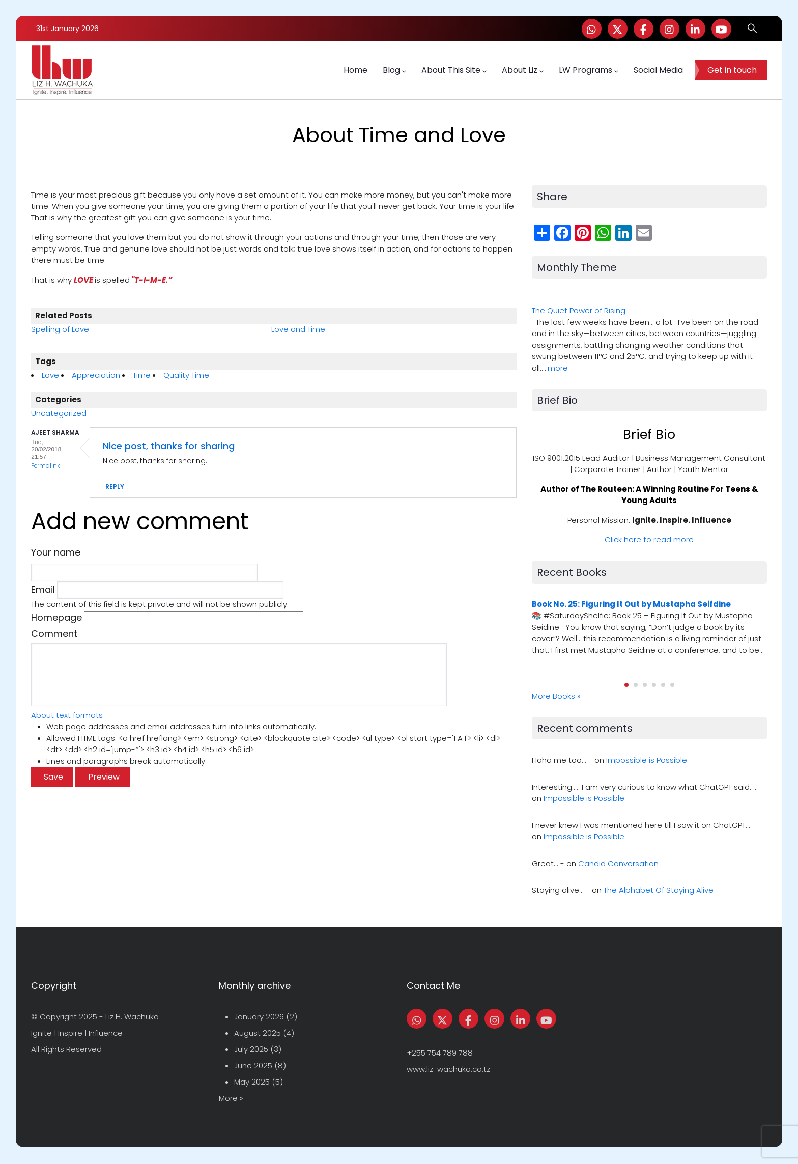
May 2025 (252, 1081)
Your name (55, 552)
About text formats (67, 715)
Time (142, 375)
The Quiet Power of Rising (578, 310)
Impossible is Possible (646, 760)
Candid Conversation (618, 863)
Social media (658, 70)
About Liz (523, 70)
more (558, 368)
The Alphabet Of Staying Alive (659, 889)
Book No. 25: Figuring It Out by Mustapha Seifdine (631, 604)
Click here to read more (649, 539)
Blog (394, 70)
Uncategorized (59, 413)
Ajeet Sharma (55, 432)
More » (231, 1098)
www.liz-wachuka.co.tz (448, 1069)
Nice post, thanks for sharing (169, 445)
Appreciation (96, 375)
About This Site (454, 70)
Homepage (56, 617)
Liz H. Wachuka (132, 1016)
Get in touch (732, 70)
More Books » (556, 695)
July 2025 (251, 1049)
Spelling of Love (60, 329)
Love (50, 375)
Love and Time (298, 329)
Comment (54, 633)
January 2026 (259, 1016)
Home (355, 70)
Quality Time (186, 375)
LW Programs (588, 70)
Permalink (45, 466)
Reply (114, 486)
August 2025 (257, 1033)
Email (43, 589)
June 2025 (253, 1065)
